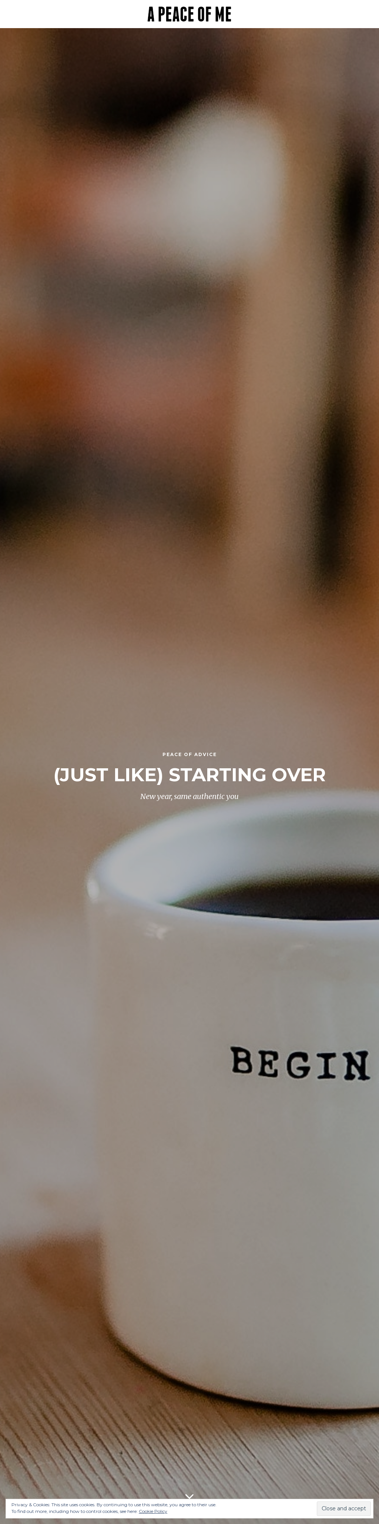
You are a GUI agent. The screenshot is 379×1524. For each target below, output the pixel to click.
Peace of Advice (189, 754)
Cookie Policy (153, 1511)
